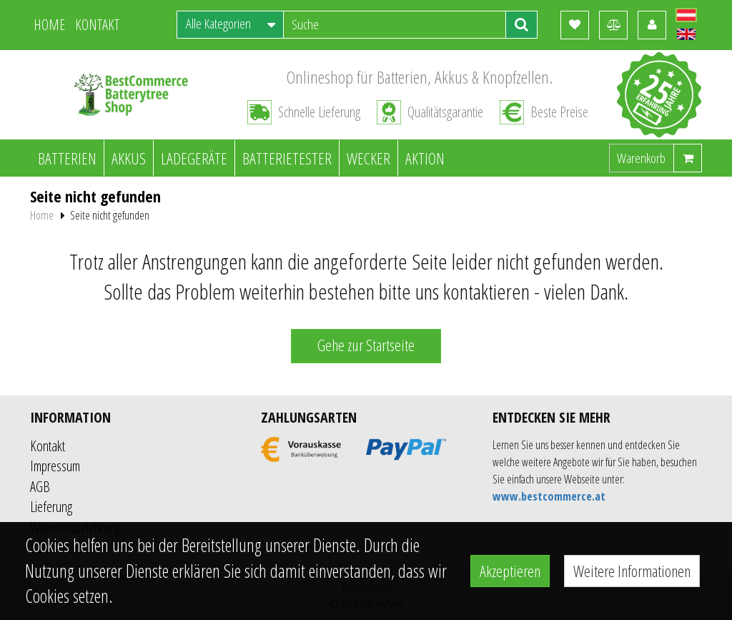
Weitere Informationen (632, 570)
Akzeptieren (510, 570)
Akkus (129, 158)
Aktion (425, 158)
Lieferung (51, 506)
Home (42, 215)
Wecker (368, 158)
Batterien (67, 158)
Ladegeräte (194, 158)
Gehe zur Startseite (366, 344)
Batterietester (287, 158)
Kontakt (47, 446)
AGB (40, 486)
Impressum (55, 466)
